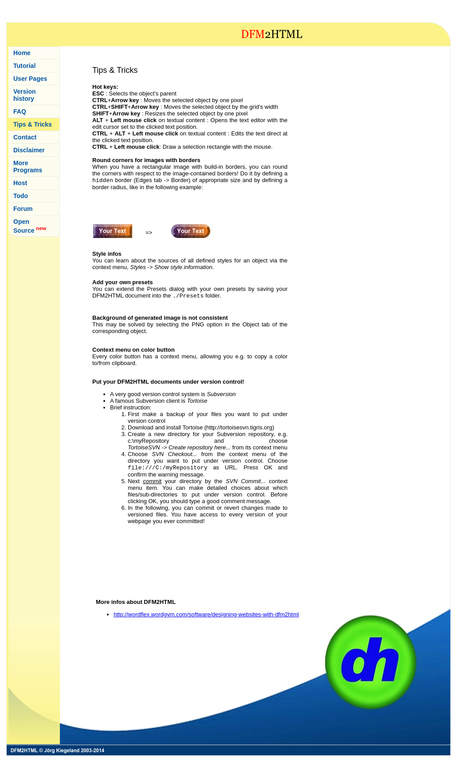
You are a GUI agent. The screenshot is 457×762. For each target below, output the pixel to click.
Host (20, 183)
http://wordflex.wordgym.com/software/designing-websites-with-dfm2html (206, 614)
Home (22, 52)
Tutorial (24, 65)
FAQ (19, 111)
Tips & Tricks (32, 124)
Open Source (29, 226)
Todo (20, 195)
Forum (23, 208)
